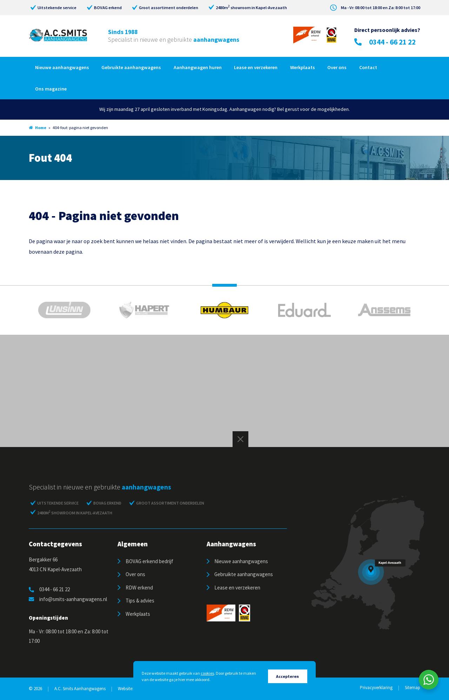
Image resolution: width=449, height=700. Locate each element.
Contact (368, 67)
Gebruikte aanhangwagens (131, 67)
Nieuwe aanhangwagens (62, 67)
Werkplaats (302, 67)
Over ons (337, 67)
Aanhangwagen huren (198, 67)
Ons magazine (51, 89)
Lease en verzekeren (255, 67)
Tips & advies (140, 600)
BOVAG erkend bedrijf (149, 561)
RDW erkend (139, 587)
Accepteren (287, 676)
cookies (207, 673)
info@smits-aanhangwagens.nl (68, 599)
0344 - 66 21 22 (385, 42)
